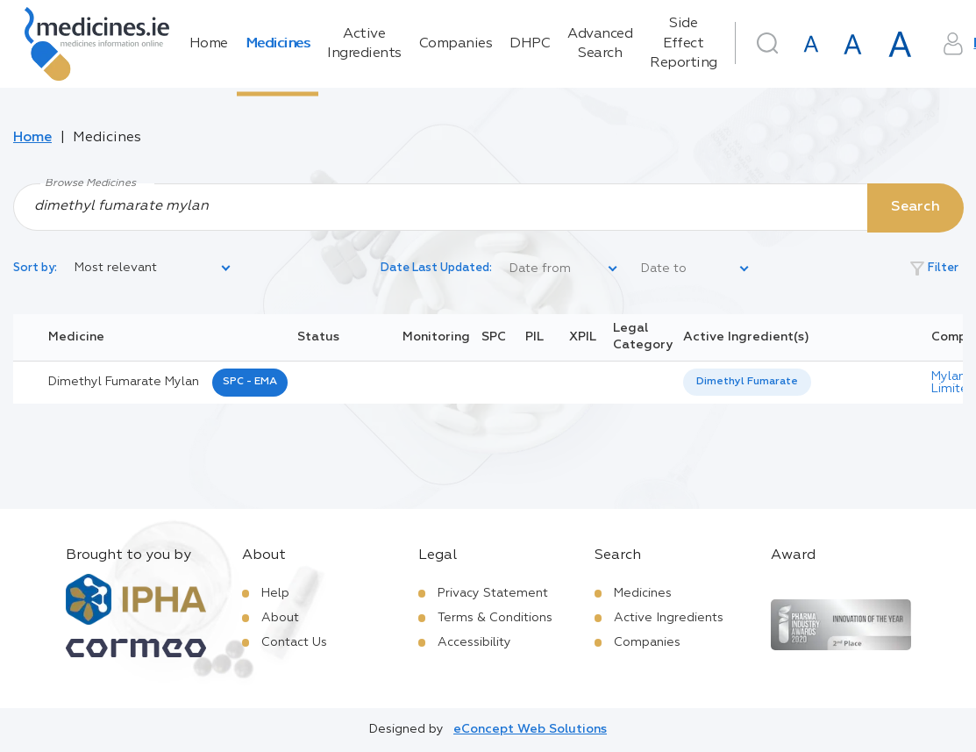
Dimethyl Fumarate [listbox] (747, 381)
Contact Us (294, 642)
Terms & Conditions (495, 618)
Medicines (278, 44)
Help (275, 593)
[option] (747, 382)
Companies (456, 44)
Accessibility (474, 642)
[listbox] (153, 268)
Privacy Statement (493, 593)
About (280, 618)
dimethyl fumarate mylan (123, 382)
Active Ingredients (364, 44)
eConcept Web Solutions (530, 729)
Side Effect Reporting (683, 43)
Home (208, 44)
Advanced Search (599, 44)
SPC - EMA (250, 381)
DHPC (529, 44)
